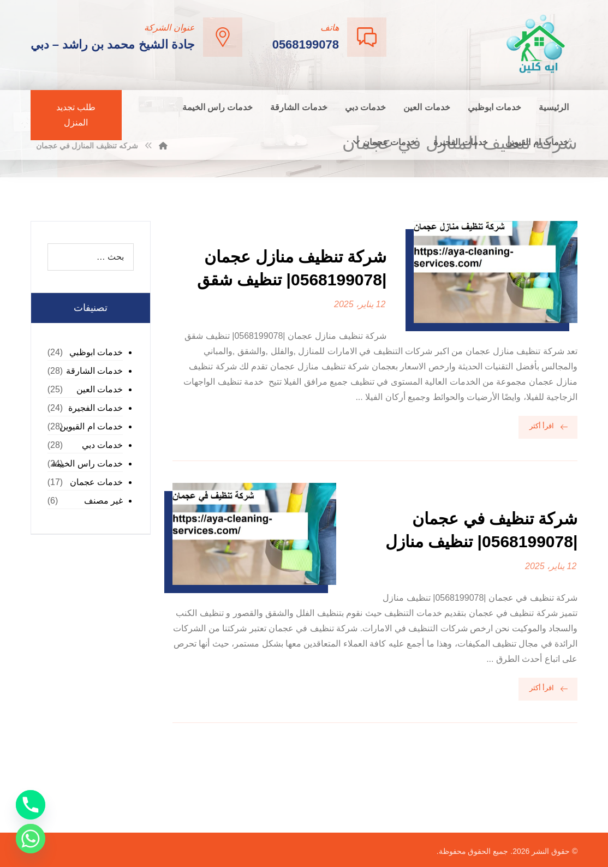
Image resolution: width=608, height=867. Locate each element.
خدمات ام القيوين (91, 426)
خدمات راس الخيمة (87, 463)
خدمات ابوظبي (96, 352)
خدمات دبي (102, 445)
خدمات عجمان (96, 482)
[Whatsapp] (30, 838)
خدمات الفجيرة (95, 407)
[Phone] (30, 805)
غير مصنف (103, 500)
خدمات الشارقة (94, 370)
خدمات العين (99, 389)
